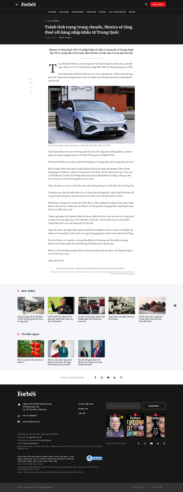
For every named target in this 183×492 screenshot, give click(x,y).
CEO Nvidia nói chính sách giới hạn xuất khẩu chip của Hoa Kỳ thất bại (60, 319)
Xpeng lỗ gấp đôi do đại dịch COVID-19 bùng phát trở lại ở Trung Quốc (30, 319)
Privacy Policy (137, 487)
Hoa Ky (64, 268)
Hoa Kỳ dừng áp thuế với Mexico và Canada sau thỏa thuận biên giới (90, 362)
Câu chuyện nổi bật (117, 12)
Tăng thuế (80, 268)
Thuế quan (96, 268)
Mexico (72, 268)
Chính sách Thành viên (47, 461)
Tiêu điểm (52, 12)
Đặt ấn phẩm (159, 4)
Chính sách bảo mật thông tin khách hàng (35, 456)
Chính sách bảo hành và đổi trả (60, 459)
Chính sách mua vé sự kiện (34, 459)
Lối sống (102, 12)
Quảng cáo (83, 408)
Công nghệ (91, 12)
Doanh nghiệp (78, 12)
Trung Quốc (119, 268)
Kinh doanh (64, 12)
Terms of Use (156, 487)
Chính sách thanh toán (27, 461)
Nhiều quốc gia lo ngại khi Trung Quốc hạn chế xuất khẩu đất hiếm (150, 319)
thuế (88, 268)
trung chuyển (107, 268)
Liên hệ (81, 413)
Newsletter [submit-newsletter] (154, 406)
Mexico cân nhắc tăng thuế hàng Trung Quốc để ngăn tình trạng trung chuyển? (60, 362)
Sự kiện (132, 12)
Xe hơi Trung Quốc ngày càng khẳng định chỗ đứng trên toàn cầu (91, 319)
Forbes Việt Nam (85, 404)
